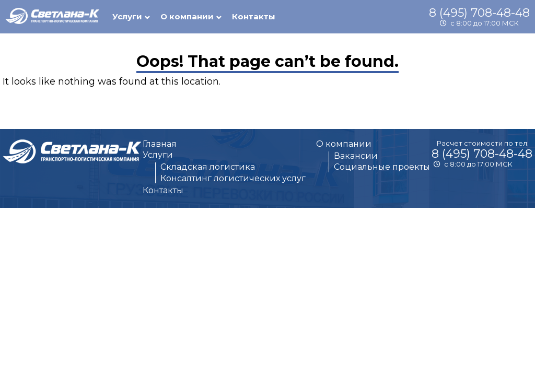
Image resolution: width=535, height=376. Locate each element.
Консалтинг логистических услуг (233, 178)
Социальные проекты (382, 167)
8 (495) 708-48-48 (479, 13)
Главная (160, 144)
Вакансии (356, 156)
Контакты (253, 16)
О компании (343, 144)
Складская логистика (207, 167)
